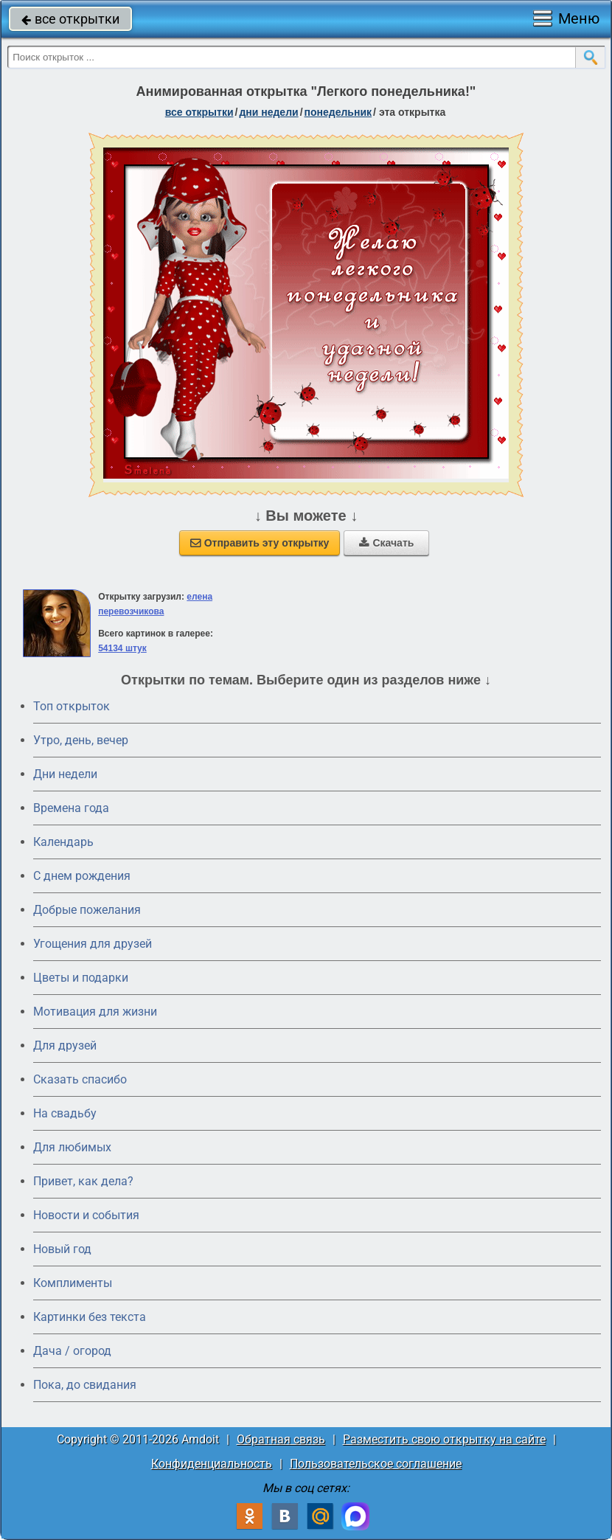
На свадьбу (65, 1113)
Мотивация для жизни (95, 1012)
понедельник (338, 112)
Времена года (71, 808)
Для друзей (65, 1045)
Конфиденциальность (211, 1464)
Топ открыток (71, 706)
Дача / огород (72, 1351)
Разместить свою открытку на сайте (444, 1439)
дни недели (268, 112)
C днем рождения (82, 876)
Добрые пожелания (87, 910)
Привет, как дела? (83, 1181)
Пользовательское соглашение (376, 1464)
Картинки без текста (89, 1317)
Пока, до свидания (84, 1385)
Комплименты (72, 1283)
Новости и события (86, 1215)
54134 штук (122, 648)
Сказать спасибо (80, 1079)
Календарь (63, 842)
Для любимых (72, 1147)
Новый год (62, 1249)
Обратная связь (281, 1439)
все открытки (70, 19)
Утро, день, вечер (80, 740)
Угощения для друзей (92, 944)
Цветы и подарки (80, 978)
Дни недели (65, 774)
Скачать (386, 543)
